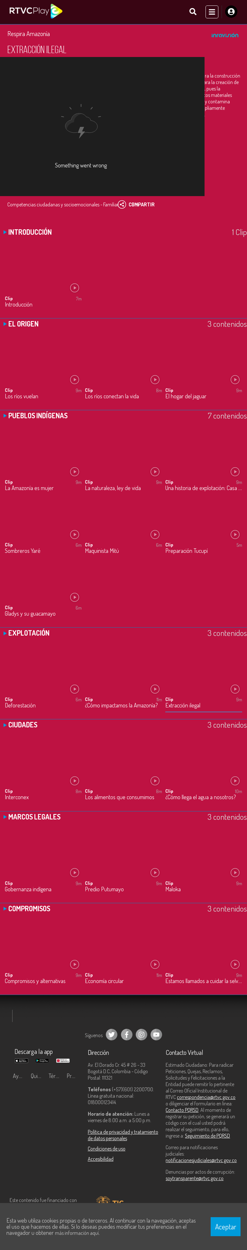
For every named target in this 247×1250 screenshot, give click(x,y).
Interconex (17, 797)
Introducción (18, 304)
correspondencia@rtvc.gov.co (206, 1097)
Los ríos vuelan (21, 396)
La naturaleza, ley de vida (113, 488)
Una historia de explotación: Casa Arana (203, 488)
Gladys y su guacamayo (30, 614)
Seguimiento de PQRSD (207, 1136)
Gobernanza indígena (28, 889)
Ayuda (20, 1076)
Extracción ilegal (182, 706)
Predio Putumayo (104, 889)
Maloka (173, 889)
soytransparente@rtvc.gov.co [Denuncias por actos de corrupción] (195, 1178)
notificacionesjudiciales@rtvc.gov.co (201, 1160)
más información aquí (77, 1233)
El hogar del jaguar (185, 396)
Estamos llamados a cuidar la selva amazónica (203, 981)
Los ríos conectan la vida (112, 396)
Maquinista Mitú (102, 551)
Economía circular (104, 981)
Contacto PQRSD (182, 1110)
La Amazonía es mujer (29, 488)
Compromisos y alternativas (35, 981)
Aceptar (225, 1226)
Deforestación (20, 706)
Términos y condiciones (56, 1076)
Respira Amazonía (28, 34)
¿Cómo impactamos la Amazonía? (121, 706)
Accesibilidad (101, 1159)
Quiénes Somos (38, 1076)
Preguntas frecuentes (74, 1076)
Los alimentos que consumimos (119, 797)
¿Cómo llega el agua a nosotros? (200, 797)
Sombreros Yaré (23, 551)
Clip (9, 298)
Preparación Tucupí (186, 551)
